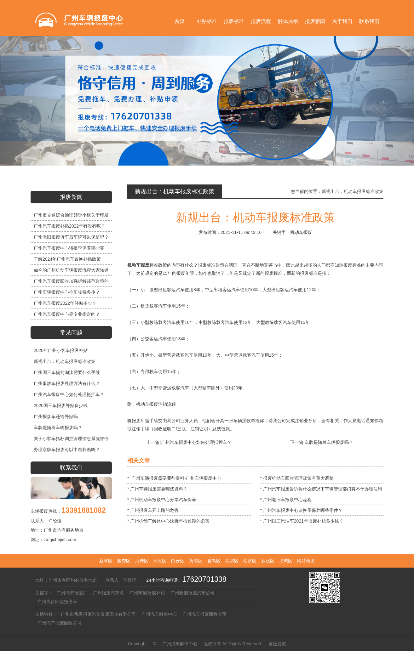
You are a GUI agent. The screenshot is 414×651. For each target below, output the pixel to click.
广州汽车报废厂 (71, 592)
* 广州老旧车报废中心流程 (286, 499)
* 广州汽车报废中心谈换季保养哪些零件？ (301, 510)
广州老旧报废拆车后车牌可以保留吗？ (71, 237)
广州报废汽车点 (108, 592)
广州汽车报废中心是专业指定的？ (67, 314)
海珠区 (141, 560)
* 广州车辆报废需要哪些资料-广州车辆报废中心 (174, 478)
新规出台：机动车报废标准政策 (64, 361)
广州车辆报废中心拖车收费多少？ (67, 292)
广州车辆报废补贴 (147, 592)
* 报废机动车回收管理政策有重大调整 (297, 478)
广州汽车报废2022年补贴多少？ (65, 303)
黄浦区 (195, 560)
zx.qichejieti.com (60, 539)
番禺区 (214, 560)
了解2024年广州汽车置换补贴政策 (67, 259)
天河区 (159, 560)
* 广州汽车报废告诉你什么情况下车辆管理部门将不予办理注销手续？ (321, 490)
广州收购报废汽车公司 (192, 592)
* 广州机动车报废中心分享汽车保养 (161, 499)
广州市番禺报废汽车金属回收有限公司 (98, 614)
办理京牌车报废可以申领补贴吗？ (67, 449)
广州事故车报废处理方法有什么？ (67, 383)
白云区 (177, 560)
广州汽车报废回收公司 (204, 614)
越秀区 (123, 560)
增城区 (285, 560)
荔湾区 (105, 560)
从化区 (267, 560)
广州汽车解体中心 (159, 614)
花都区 (232, 560)
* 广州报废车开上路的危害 (153, 510)
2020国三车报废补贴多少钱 (61, 405)
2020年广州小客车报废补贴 (61, 350)
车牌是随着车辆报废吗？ (58, 427)
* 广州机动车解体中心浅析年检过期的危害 (168, 521)
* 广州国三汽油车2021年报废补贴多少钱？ (301, 521)
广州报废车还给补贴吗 (56, 416)
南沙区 (249, 560)
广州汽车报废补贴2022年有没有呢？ (69, 226)
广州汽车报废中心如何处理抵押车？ (69, 394)
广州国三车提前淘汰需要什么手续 (67, 372)
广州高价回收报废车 (57, 601)
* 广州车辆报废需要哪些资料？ (157, 488)
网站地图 (306, 560)
